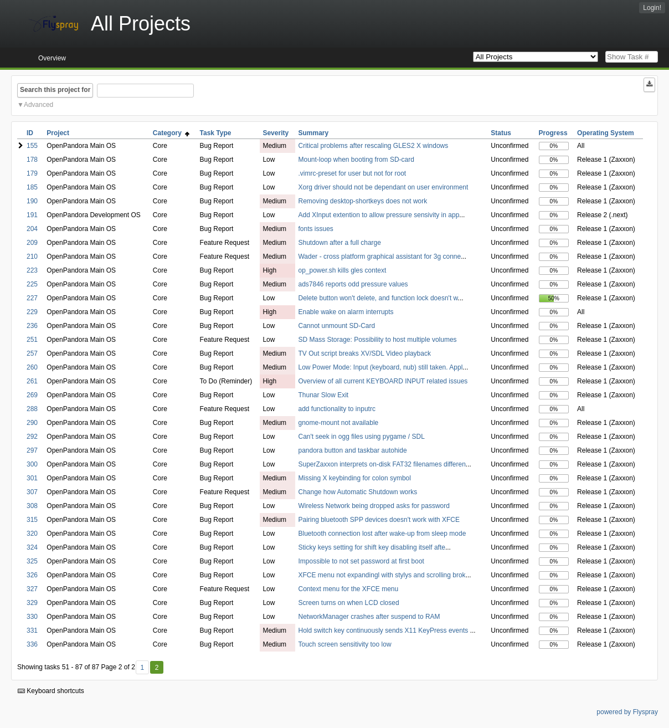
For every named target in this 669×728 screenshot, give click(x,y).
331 (32, 630)
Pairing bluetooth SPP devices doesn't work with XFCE (379, 520)
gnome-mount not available (338, 423)
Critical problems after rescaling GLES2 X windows (373, 146)
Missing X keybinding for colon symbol (354, 478)
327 (32, 589)
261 (32, 381)
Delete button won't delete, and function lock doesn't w (377, 298)
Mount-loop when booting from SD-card (356, 159)
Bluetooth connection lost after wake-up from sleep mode (382, 533)
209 (32, 243)
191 (32, 215)
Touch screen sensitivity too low (344, 644)
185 (32, 187)
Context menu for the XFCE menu (348, 589)
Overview (52, 58)
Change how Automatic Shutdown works (357, 492)
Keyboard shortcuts (51, 691)
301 (32, 478)
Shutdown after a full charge (339, 243)
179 (32, 173)
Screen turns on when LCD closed (348, 603)
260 (32, 367)
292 (32, 436)
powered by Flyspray (627, 712)
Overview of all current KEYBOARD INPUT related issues (382, 381)
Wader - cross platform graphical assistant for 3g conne (379, 256)
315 (32, 520)
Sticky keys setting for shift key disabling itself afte (371, 547)
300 (32, 464)
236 (32, 326)
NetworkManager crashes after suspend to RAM (369, 617)
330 (32, 617)
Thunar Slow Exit (323, 395)
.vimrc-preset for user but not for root (352, 173)
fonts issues (315, 229)
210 (32, 256)
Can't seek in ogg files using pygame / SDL (361, 436)
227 (32, 298)
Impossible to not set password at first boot (361, 561)
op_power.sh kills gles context (342, 270)
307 (32, 492)
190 (32, 201)
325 (32, 561)
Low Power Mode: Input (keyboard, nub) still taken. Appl (380, 367)
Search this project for (55, 90)
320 (32, 533)
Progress (553, 133)
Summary (313, 133)
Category (171, 133)
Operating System (605, 133)
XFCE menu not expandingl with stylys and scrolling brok (381, 575)
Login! (652, 8)
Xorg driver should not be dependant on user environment (383, 187)
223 (32, 270)
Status (501, 133)
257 (32, 353)
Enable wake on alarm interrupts (345, 312)
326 (32, 575)
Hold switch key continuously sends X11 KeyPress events (384, 630)
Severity (276, 133)
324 (32, 547)
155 (32, 146)
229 (32, 312)
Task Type (215, 133)
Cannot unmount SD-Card (336, 326)
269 (32, 395)
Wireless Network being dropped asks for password (373, 506)
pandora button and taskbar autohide (352, 450)
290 (32, 423)
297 (32, 450)
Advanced (38, 105)
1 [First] (142, 667)
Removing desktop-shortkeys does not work (362, 201)
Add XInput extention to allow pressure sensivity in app (378, 215)
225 (32, 284)
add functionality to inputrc (336, 409)
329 (32, 603)
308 (32, 506)
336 (32, 644)
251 (32, 340)
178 (32, 159)
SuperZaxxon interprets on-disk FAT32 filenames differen (381, 464)
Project (58, 133)
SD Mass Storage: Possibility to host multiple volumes (377, 340)
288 (32, 409)
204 (32, 229)
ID (30, 133)
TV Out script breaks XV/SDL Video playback (364, 353)
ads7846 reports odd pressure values (353, 284)
